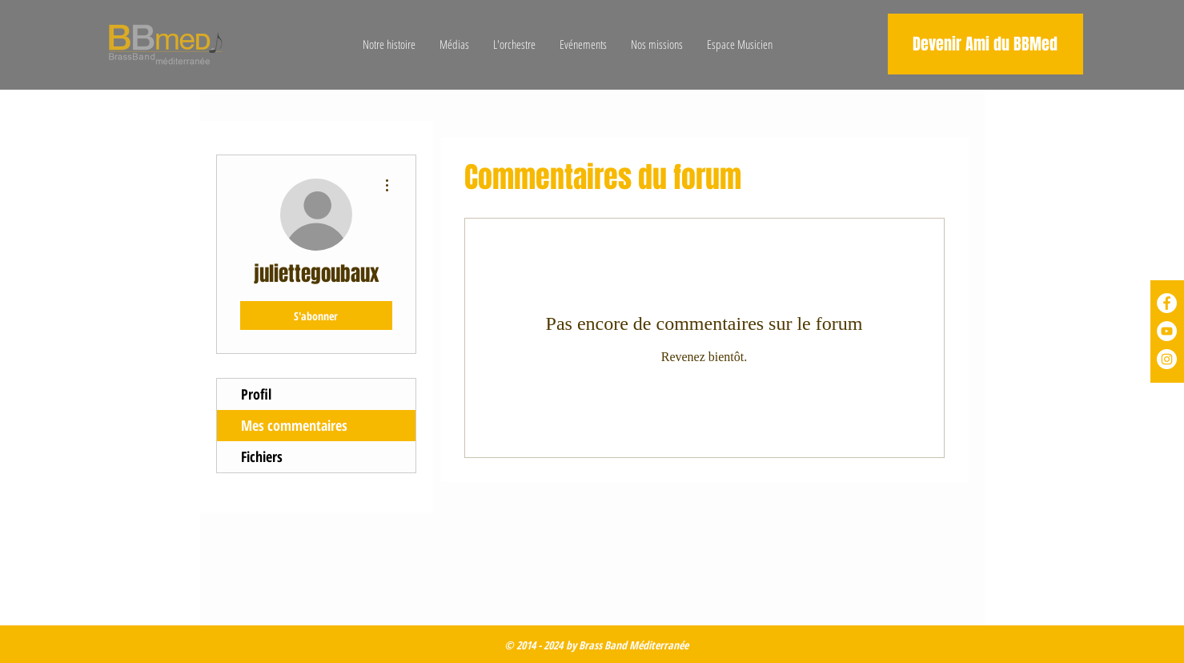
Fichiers (262, 456)
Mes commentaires (294, 425)
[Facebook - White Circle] (1167, 303)
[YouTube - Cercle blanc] (1167, 331)
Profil (256, 394)
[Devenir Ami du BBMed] (985, 44)
